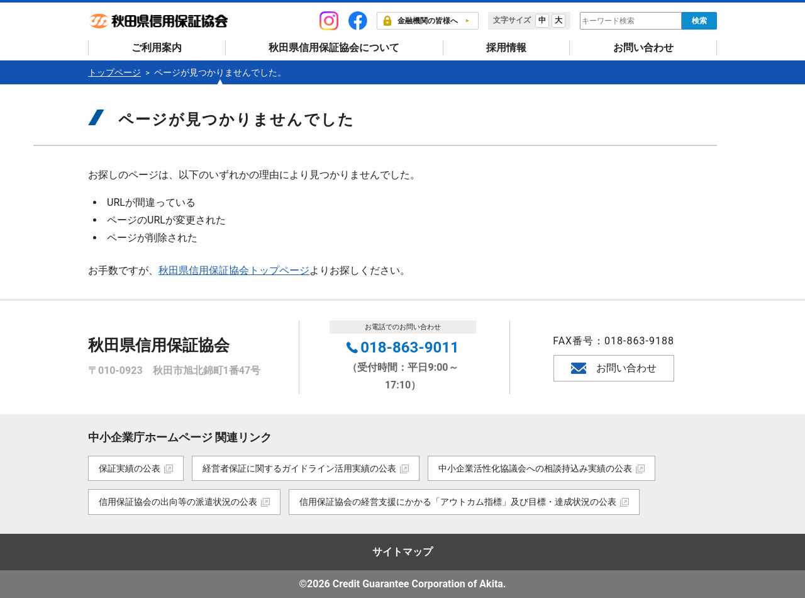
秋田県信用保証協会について (334, 48)
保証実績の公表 (129, 468)
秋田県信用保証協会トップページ (233, 270)
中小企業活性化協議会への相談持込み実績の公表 (538, 468)
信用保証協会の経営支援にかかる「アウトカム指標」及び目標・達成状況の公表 (459, 502)
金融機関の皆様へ (420, 21)
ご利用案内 (156, 48)
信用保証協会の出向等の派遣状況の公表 (178, 502)
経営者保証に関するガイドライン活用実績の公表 (300, 468)
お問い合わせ (643, 48)
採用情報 (506, 48)
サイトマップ (402, 552)
